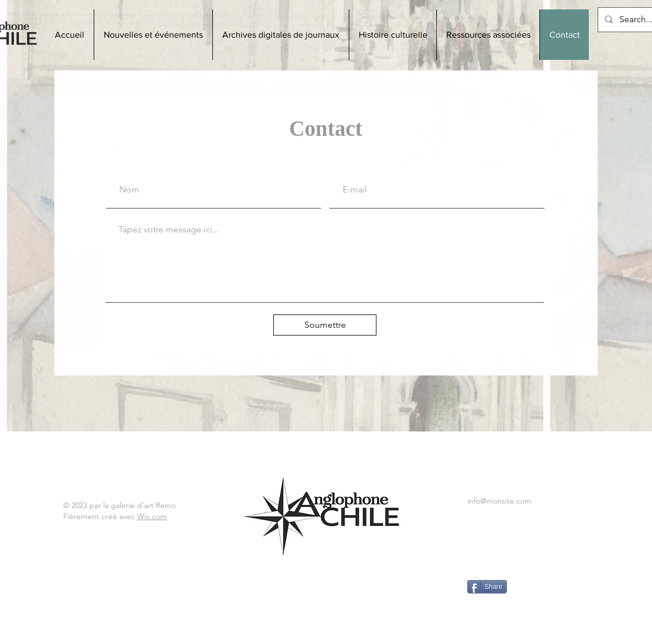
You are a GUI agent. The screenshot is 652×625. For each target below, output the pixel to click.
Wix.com (152, 516)
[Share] (487, 586)
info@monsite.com (499, 501)
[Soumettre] (324, 325)
